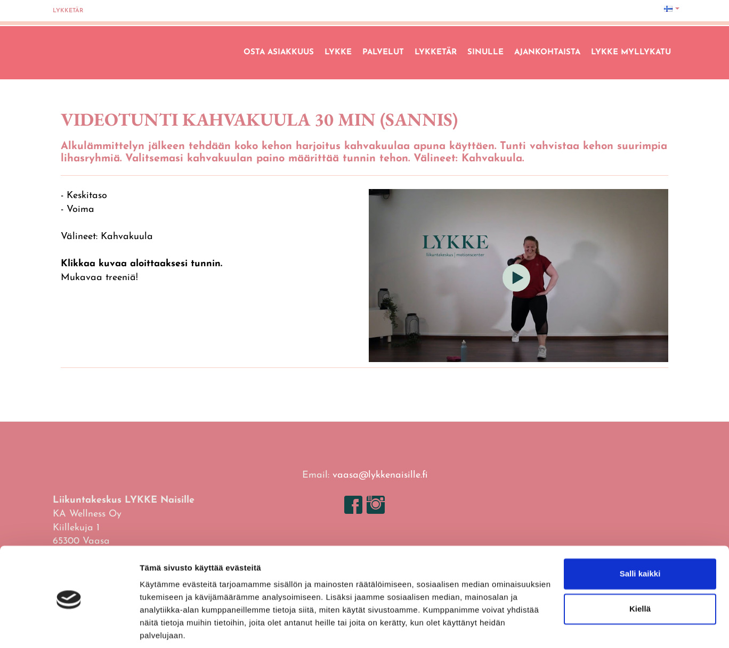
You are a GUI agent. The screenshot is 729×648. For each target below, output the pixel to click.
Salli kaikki (640, 535)
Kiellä (640, 570)
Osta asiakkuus (279, 52)
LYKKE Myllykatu (631, 52)
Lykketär (68, 11)
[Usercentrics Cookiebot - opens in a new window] (69, 627)
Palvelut (383, 52)
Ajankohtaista (547, 52)
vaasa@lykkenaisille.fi (380, 475)
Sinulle (485, 52)
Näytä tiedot (163, 626)
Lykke (338, 52)
